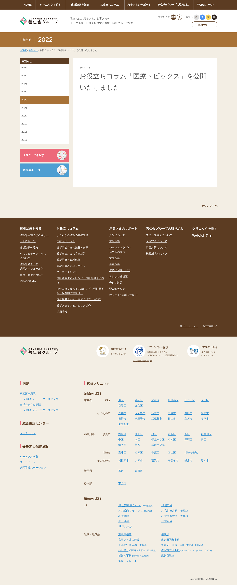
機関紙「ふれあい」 (158, 253)
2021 (24, 108)
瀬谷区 (122, 444)
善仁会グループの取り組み (174, 4)
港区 (121, 400)
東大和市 (123, 424)
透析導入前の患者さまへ (34, 235)
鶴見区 (122, 434)
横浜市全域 (158, 444)
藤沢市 (155, 460)
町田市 (188, 413)
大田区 (205, 400)
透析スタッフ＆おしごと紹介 (74, 305)
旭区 (137, 444)
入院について (117, 235)
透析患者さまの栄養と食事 (72, 247)
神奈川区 (206, 434)
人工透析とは (28, 241)
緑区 (154, 434)
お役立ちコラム (109, 4)
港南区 (172, 439)
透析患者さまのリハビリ (71, 265)
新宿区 (139, 400)
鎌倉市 (188, 460)
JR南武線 (166, 521)
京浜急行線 (132, 545)
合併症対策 (115, 282)
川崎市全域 (191, 452)
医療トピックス (66, 241)
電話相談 (114, 241)
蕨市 (121, 470)
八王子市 (140, 418)
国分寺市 (140, 413)
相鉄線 (165, 534)
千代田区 (189, 400)
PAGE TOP (207, 206)
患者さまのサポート (139, 4)
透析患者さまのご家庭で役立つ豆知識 (79, 299)
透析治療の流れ (29, 247)
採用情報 (202, 24)
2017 (24, 139)
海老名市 (173, 460)
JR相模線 (124, 516)
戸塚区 (188, 439)
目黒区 (122, 405)
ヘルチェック (28, 433)
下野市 (122, 483)
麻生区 (172, 452)
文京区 (139, 405)
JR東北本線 (125, 526)
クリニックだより (67, 272)
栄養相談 (114, 258)
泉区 (203, 439)
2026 (24, 68)
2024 (24, 84)
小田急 (137, 550)
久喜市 (139, 470)
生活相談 (114, 264)
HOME (28, 4)
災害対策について (156, 247)
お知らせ (33, 50)
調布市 (205, 413)
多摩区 (139, 452)
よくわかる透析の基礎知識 (72, 235)
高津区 (122, 452)
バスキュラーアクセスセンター (42, 399)
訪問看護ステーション (33, 467)
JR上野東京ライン (135, 505)
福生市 (172, 418)
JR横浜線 (166, 505)
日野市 (122, 418)
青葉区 (172, 434)
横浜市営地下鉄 (186, 550)
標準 (173, 17)
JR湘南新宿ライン (135, 510)
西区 (187, 434)
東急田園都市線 (170, 539)
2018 (24, 131)
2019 (24, 123)
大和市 (139, 460)
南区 (137, 439)
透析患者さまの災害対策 (71, 253)
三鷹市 (172, 413)
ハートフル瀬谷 (29, 456)
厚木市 (205, 460)
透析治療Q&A (28, 281)
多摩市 (205, 418)
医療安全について (156, 241)
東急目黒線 (167, 555)
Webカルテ (204, 4)
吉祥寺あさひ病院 (30, 404)
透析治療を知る (80, 4)
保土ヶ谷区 (158, 439)
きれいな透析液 (118, 276)
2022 (24, 100)
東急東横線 (125, 534)
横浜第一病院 (28, 393)
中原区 (155, 452)
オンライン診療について (123, 294)
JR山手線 (124, 521)
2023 (24, 92)
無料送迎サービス (119, 270)
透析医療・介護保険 (68, 259)
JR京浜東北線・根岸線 (174, 510)
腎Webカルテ (117, 288)
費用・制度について (31, 275)
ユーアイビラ (28, 462)
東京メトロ (182, 545)
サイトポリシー (189, 326)
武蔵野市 (156, 418)
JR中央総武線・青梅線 (174, 516)
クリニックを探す (50, 4)
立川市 (188, 418)
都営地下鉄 (133, 555)
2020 (24, 115)
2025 (24, 76)
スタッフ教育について (159, 235)
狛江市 (155, 413)
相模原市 (123, 460)
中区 (121, 439)
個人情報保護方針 (141, 360)
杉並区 (155, 400)
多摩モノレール (127, 561)
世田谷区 (173, 400)
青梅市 (122, 413)
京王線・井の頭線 (128, 539)
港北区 (139, 434)
